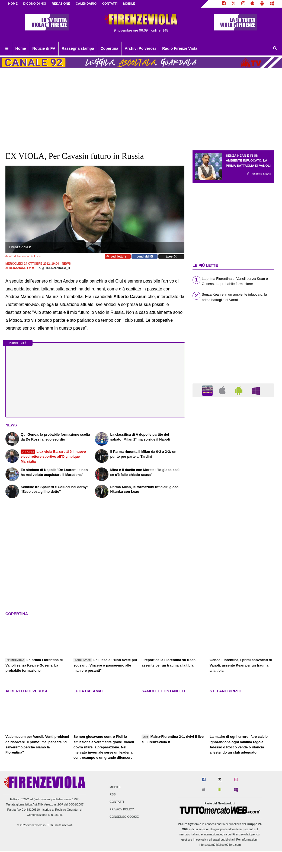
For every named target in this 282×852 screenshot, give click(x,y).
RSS (113, 794)
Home (13, 3)
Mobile (115, 787)
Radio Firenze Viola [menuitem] (179, 48)
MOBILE (129, 3)
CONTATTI (110, 3)
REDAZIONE (61, 3)
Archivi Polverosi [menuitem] (140, 48)
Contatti (117, 802)
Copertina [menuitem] (109, 48)
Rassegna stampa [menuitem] (78, 48)
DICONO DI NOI (34, 3)
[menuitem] (7, 49)
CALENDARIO (86, 3)
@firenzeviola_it (54, 267)
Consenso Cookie (124, 816)
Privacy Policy (122, 809)
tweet (171, 256)
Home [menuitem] (20, 48)
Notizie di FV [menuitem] (43, 48)
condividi (145, 256)
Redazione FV (20, 267)
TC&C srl (27, 799)
